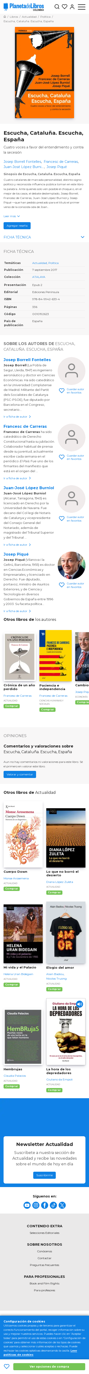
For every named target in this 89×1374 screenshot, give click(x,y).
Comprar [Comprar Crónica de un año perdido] (11, 706)
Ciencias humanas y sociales (51, 702)
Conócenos (44, 1251)
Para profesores (44, 1290)
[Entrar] (71, 7)
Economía (81, 697)
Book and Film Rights (44, 1283)
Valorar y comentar (20, 774)
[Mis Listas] (63, 7)
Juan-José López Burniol (29, 488)
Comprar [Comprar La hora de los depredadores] (54, 1090)
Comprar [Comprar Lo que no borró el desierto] (54, 892)
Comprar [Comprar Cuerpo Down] (11, 888)
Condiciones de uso (41, 1319)
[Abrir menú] (81, 7)
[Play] (79, 1004)
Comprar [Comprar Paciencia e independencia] (47, 709)
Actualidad (39, 263)
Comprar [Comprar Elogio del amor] (54, 989)
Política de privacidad (24, 1327)
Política (53, 263)
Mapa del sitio (17, 1319)
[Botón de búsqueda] (57, 7)
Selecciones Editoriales (44, 1233)
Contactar (44, 1258)
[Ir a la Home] (5, 16)
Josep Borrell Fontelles (27, 360)
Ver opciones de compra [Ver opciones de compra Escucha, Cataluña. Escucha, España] (49, 1366)
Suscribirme (44, 1175)
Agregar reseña (17, 225)
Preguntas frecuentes (44, 1265)
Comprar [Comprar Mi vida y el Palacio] (11, 984)
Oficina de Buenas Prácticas (60, 1327)
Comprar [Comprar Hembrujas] (11, 1086)
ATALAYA (38, 277)
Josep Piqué (16, 554)
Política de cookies (67, 1319)
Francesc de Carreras (25, 426)
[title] (27, 1205)
